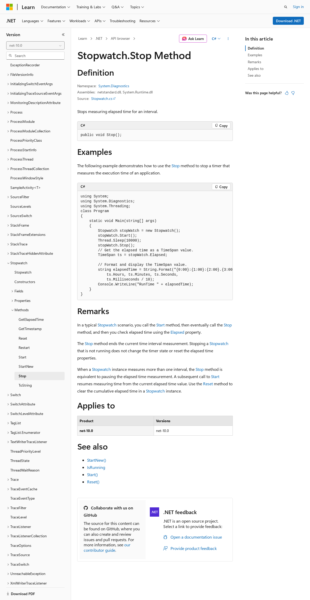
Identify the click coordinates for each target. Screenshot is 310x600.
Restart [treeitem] (24, 329)
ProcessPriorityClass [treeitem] (26, 122)
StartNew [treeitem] (26, 348)
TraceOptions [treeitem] (20, 527)
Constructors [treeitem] (24, 263)
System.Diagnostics (113, 85)
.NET (98, 38)
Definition (256, 48)
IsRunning (96, 467)
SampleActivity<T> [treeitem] (25, 169)
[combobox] (35, 45)
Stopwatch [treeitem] (23, 254)
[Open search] (286, 7)
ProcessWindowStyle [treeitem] (26, 160)
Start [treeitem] (22, 339)
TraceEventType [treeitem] (22, 480)
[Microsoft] (9, 7)
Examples (255, 54)
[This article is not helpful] (293, 93)
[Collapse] (63, 34)
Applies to (256, 68)
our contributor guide (107, 547)
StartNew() (96, 460)
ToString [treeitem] (25, 367)
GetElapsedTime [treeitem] (31, 301)
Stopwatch (107, 324)
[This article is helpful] (287, 93)
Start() (92, 474)
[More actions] (228, 39)
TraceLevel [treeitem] (18, 499)
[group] (155, 245)
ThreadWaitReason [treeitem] (25, 452)
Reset (208, 383)
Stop (176, 165)
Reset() (93, 481)
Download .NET (288, 20)
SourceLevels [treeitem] (20, 188)
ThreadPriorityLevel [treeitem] (25, 433)
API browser (120, 38)
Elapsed (177, 332)
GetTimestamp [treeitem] (30, 310)
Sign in (298, 6)
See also (254, 75)
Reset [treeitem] (23, 320)
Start (160, 324)
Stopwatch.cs (101, 98)
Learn (82, 38)
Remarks (254, 61)
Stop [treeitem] (22, 358)
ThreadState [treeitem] (19, 442)
